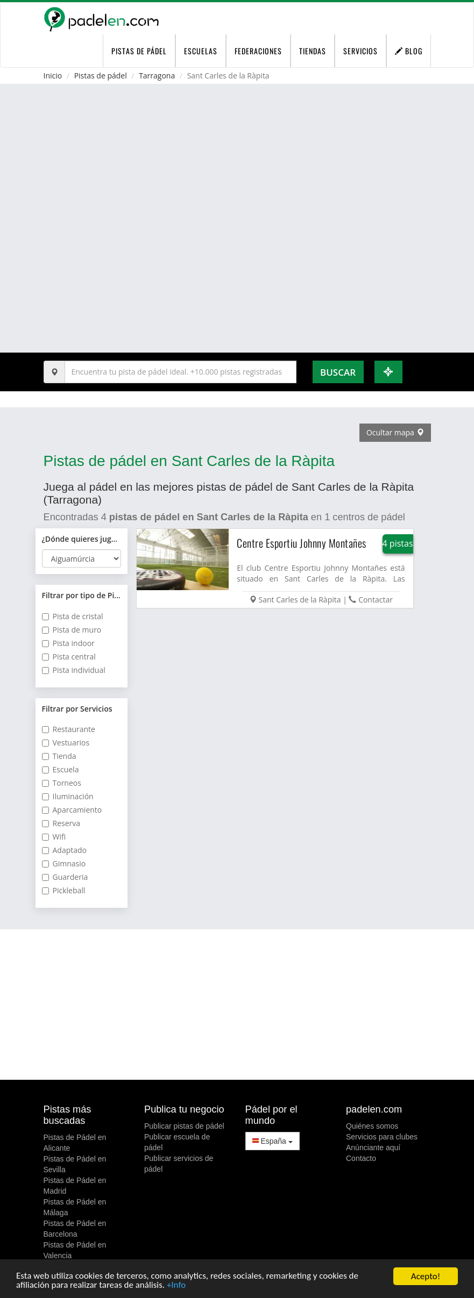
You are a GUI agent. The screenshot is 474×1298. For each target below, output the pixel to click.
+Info (176, 1286)
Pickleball (64, 890)
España (272, 1141)
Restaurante (68, 729)
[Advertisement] (237, 1004)
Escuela (60, 769)
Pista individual (73, 670)
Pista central (69, 656)
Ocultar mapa (395, 432)
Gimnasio (64, 863)
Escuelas (200, 50)
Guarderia (65, 877)
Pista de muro (72, 630)
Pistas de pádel (100, 75)
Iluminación (68, 796)
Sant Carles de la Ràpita (300, 599)
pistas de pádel (139, 50)
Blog (408, 50)
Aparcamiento (72, 810)
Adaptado (64, 850)
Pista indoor (68, 643)
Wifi (54, 836)
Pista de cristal (72, 616)
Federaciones (258, 50)
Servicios (360, 50)
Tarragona (157, 75)
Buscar (338, 372)
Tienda (59, 756)
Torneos (61, 783)
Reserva (61, 823)
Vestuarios (66, 742)
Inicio (53, 75)
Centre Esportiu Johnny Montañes (301, 543)
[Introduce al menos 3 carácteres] (180, 372)
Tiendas (312, 50)
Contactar (375, 599)
